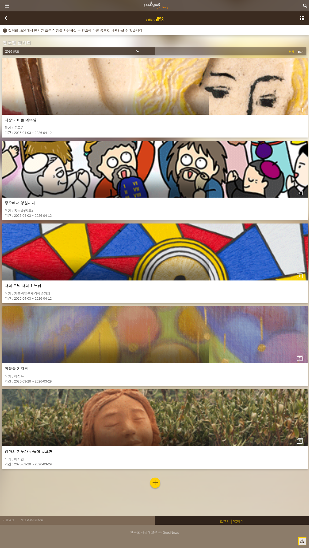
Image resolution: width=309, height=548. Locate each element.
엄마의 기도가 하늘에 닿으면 (28, 452)
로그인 (225, 521)
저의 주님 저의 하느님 (23, 286)
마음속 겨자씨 (16, 369)
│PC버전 (237, 521)
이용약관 (8, 520)
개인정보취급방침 (32, 520)
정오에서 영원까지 (20, 203)
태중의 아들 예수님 (20, 120)
